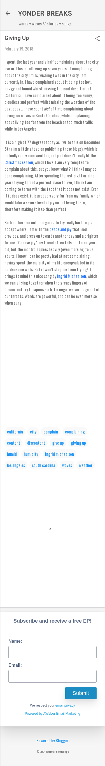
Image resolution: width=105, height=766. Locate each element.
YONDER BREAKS (45, 13)
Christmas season (18, 162)
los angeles (16, 465)
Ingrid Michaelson (71, 276)
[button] (97, 38)
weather (85, 465)
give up (58, 443)
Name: (15, 641)
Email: (15, 665)
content (13, 443)
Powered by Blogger (52, 740)
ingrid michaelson (59, 454)
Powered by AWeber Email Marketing (52, 714)
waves (67, 465)
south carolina (43, 465)
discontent (36, 443)
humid (12, 454)
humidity (31, 454)
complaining (75, 431)
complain (50, 431)
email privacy (65, 705)
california (15, 431)
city (33, 431)
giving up (78, 443)
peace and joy (60, 229)
